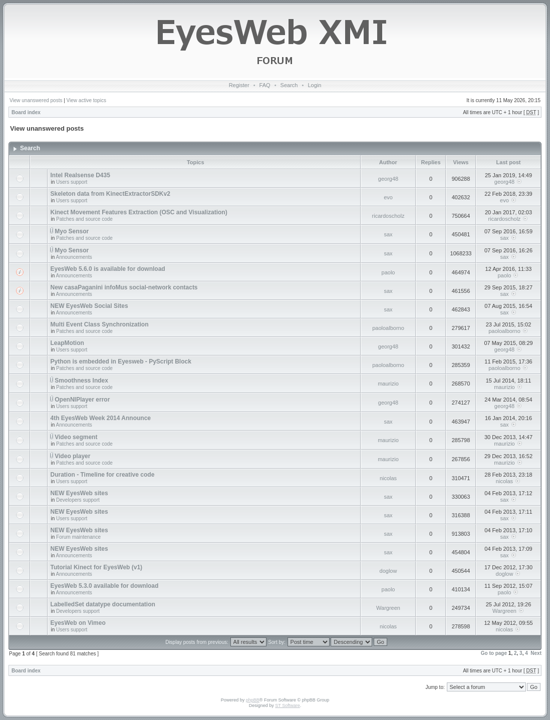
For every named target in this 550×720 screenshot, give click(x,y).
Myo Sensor (72, 231)
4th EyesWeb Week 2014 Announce (100, 418)
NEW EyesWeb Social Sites (89, 305)
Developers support (78, 500)
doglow (388, 571)
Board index (26, 112)
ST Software (287, 705)
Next (535, 653)
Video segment (76, 437)
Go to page (494, 653)
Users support (71, 182)
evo (388, 197)
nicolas (388, 478)
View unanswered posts (36, 100)
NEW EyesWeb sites (79, 493)
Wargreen (388, 608)
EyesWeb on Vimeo (77, 622)
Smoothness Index (81, 380)
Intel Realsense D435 (80, 175)
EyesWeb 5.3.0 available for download (104, 585)
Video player (72, 456)
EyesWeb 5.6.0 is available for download (107, 268)
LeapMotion (67, 342)
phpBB (252, 699)
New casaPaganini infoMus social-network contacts (123, 287)
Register (239, 85)
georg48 (388, 179)
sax (388, 234)
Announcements (74, 257)
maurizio (388, 384)
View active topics (86, 100)
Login (314, 85)
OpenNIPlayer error (82, 399)
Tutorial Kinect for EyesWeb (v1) (96, 567)
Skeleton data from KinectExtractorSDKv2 (110, 193)
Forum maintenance (78, 537)
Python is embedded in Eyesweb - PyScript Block (120, 361)
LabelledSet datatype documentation (102, 604)
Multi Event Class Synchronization (99, 324)
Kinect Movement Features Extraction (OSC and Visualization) (138, 212)
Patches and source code (84, 219)
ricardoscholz (388, 216)
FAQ (264, 85)
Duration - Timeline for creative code (102, 474)
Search (289, 85)
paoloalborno (388, 328)
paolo (388, 272)
